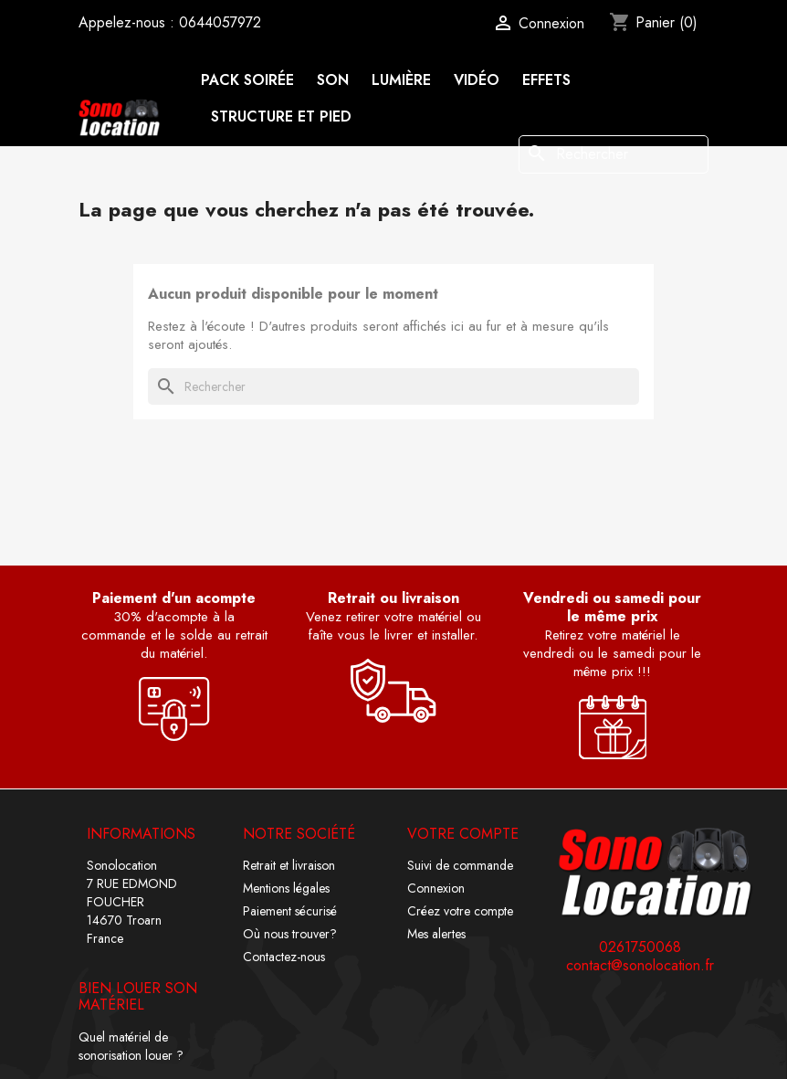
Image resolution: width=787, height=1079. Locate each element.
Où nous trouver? (290, 934)
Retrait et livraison (289, 865)
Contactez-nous (284, 956)
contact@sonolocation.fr (640, 966)
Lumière (401, 79)
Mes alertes (436, 934)
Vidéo (476, 79)
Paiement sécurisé (290, 911)
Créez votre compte (460, 911)
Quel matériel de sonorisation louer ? (131, 1046)
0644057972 (220, 22)
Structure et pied (281, 116)
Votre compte (463, 833)
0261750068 (640, 947)
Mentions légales (286, 888)
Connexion (436, 888)
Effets (546, 79)
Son (333, 79)
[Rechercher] (613, 154)
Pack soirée (248, 79)
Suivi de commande (460, 865)
